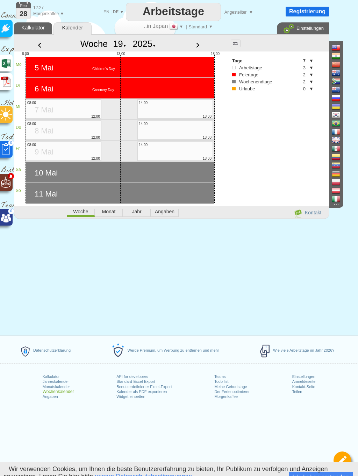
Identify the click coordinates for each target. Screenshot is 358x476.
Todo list (221, 381)
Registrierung (307, 11)
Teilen (297, 391)
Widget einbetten (130, 396)
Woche (94, 44)
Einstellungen (303, 376)
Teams (219, 376)
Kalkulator (51, 376)
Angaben (50, 396)
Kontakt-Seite (303, 387)
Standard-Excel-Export (135, 381)
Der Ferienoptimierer (232, 391)
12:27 (38, 7)
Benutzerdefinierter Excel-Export (144, 387)
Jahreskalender (56, 381)
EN (106, 11)
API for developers (132, 376)
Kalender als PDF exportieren (141, 391)
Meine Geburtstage (230, 387)
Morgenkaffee (226, 396)
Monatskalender (56, 387)
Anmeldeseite (304, 381)
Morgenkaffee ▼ (48, 13)
